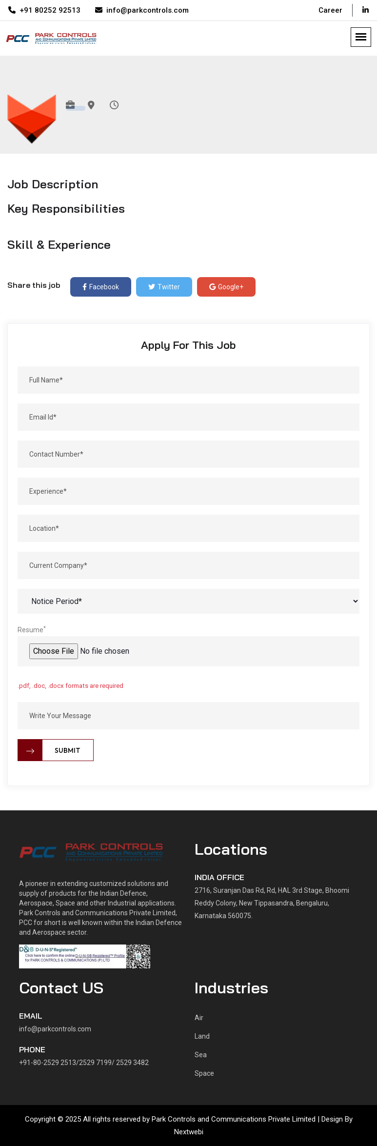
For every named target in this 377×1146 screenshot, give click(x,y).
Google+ (226, 287)
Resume (32, 629)
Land (202, 1036)
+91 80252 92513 (44, 10)
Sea (201, 1055)
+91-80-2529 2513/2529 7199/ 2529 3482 (84, 1062)
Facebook (100, 287)
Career (330, 10)
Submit (49, 750)
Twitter (164, 287)
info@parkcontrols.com (142, 10)
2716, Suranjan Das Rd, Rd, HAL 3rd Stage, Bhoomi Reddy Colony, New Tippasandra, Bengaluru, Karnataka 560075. (272, 903)
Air (199, 1018)
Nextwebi (188, 1131)
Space (204, 1073)
